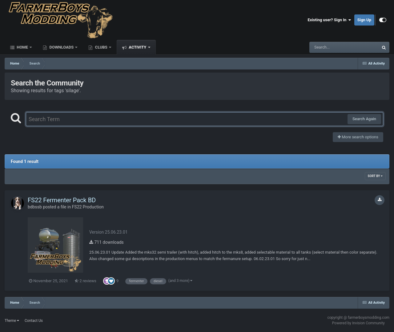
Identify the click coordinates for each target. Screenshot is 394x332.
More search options (358, 137)
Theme (12, 320)
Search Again (364, 119)
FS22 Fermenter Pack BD (62, 200)
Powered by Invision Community (358, 323)
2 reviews (85, 281)
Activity (137, 47)
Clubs (101, 47)
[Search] (328, 47)
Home (22, 47)
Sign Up (364, 20)
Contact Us (34, 320)
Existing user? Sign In (329, 20)
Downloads (61, 47)
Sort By (375, 176)
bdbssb (35, 206)
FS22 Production (88, 206)
